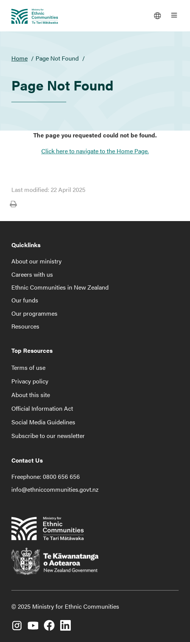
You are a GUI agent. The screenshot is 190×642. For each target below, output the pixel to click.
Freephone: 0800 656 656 (45, 476)
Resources (25, 326)
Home (19, 58)
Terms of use (28, 367)
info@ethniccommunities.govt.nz (54, 489)
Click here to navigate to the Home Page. (95, 150)
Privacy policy (29, 381)
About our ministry (36, 261)
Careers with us (32, 274)
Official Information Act (42, 408)
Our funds (24, 300)
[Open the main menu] (174, 15)
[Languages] (157, 15)
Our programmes (34, 313)
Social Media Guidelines (43, 422)
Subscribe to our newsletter (48, 435)
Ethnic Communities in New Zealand (60, 287)
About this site (30, 394)
